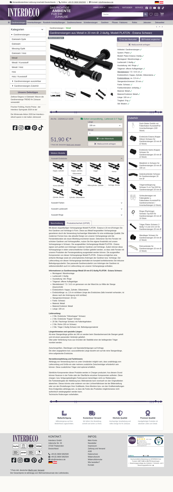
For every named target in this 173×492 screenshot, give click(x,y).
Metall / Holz (17, 67)
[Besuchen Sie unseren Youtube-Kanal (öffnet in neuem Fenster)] (155, 7)
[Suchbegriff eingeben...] (122, 14)
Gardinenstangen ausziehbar (26, 81)
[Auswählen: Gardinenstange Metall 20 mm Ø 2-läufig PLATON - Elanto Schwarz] (95, 182)
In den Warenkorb (105, 139)
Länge (90, 122)
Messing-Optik (18, 48)
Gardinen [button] (105, 22)
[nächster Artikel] (162, 27)
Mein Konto (92, 440)
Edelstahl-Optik (19, 39)
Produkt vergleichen (151, 39)
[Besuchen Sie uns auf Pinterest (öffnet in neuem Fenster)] (159, 7)
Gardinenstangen (20, 34)
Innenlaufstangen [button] (34, 22)
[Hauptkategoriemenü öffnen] (9, 22)
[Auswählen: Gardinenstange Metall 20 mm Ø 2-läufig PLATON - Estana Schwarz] (77, 168)
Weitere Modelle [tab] (58, 153)
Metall (14, 58)
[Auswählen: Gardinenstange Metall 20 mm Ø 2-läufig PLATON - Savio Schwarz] (95, 168)
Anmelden (99, 7)
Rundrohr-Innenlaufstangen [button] (54, 22)
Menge (90, 130)
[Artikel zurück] (157, 27)
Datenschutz (93, 454)
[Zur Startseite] (25, 438)
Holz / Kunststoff (19, 76)
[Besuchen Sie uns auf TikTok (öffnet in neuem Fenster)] (163, 7)
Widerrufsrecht (94, 457)
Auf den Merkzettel (128, 39)
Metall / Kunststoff (20, 62)
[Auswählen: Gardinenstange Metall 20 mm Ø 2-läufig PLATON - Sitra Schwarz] (114, 168)
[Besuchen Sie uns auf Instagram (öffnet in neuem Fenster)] (150, 7)
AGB (90, 451)
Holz (14, 72)
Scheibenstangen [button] (91, 22)
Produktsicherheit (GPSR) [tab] (78, 223)
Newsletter (92, 443)
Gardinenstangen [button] (19, 22)
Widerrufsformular (95, 459)
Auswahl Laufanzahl (86, 209)
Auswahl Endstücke (86, 158)
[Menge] (105, 133)
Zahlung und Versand (96, 449)
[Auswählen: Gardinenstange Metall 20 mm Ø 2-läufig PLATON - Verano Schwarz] (114, 182)
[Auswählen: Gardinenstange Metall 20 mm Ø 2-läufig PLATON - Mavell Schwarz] (58, 193)
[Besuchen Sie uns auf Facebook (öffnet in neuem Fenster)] (146, 7)
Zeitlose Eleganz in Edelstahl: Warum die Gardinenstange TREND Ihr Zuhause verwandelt (27, 99)
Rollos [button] (134, 22)
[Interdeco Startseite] (23, 12)
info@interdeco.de (106, 2)
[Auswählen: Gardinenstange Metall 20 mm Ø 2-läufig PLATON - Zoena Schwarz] (77, 193)
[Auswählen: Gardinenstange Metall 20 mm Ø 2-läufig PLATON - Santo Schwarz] (58, 168)
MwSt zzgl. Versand (73, 145)
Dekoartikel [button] (159, 22)
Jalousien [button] (147, 22)
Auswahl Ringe (86, 215)
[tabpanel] (86, 312)
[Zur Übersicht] (159, 27)
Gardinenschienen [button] (74, 22)
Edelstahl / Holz (19, 53)
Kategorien (27, 29)
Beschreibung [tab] (57, 223)
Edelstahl (16, 44)
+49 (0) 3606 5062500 (77, 2)
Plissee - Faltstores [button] (119, 22)
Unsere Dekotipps (28, 92)
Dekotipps (114, 8)
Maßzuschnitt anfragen (139, 45)
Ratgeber (127, 8)
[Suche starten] (145, 14)
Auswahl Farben (86, 203)
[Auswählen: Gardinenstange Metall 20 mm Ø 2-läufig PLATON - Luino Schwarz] (77, 182)
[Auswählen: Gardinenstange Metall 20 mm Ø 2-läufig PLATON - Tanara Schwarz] (58, 182)
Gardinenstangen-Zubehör (25, 86)
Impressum (92, 446)
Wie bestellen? (94, 462)
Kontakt (91, 465)
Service (139, 8)
